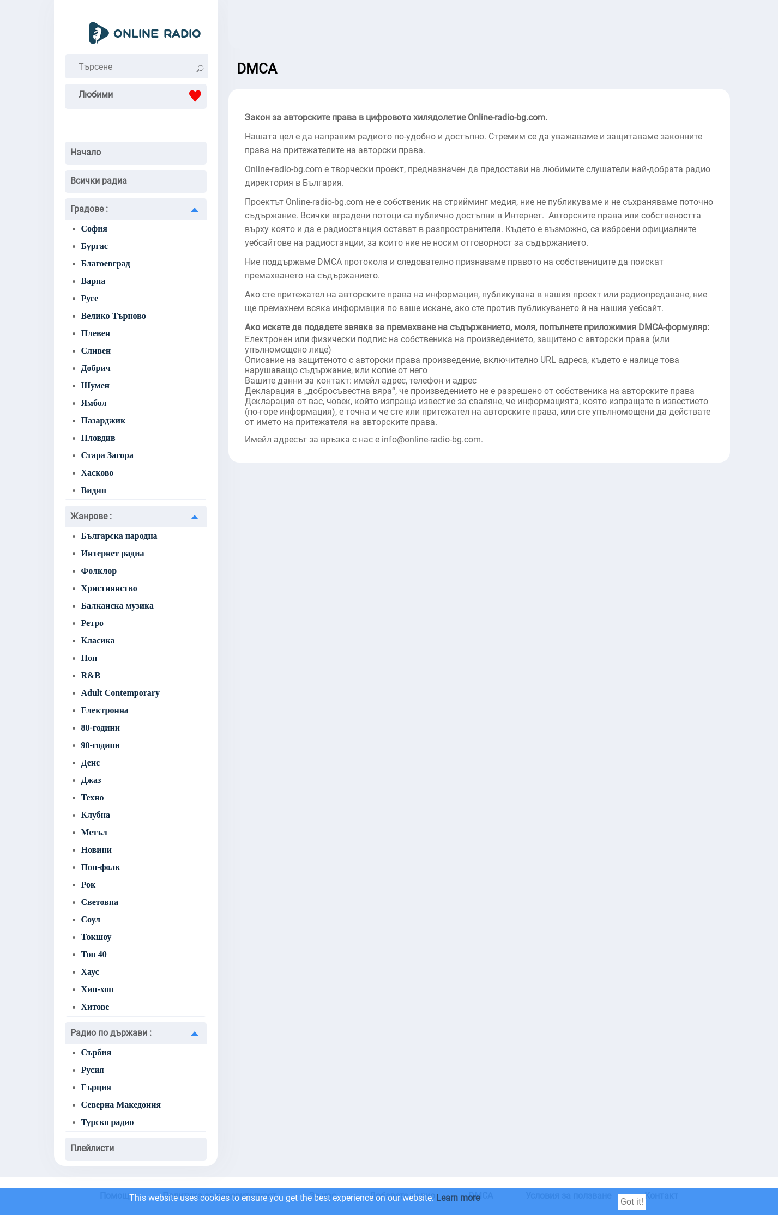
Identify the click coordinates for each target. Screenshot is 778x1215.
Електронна (105, 710)
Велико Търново (113, 315)
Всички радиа (98, 180)
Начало (85, 152)
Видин (93, 490)
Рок (88, 884)
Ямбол (94, 403)
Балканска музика (117, 605)
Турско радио (107, 1122)
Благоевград (105, 263)
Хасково (97, 472)
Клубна (96, 814)
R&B (91, 675)
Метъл (94, 832)
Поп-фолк (100, 867)
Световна (99, 902)
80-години (100, 727)
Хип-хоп (97, 989)
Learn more (458, 1198)
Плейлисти (92, 1148)
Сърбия (96, 1052)
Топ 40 (94, 954)
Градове (89, 209)
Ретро (92, 623)
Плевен (95, 333)
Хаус (90, 971)
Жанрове (91, 516)
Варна (93, 280)
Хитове (95, 1006)
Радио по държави (111, 1033)
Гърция (96, 1087)
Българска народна (119, 535)
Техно (92, 797)
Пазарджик (103, 420)
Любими (143, 96)
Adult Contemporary (120, 692)
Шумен (95, 385)
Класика (98, 640)
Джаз (91, 780)
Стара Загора (107, 455)
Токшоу (96, 936)
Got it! (631, 1201)
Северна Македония (121, 1104)
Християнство (109, 588)
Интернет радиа (112, 553)
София (94, 228)
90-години (100, 745)
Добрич (96, 368)
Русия (92, 1069)
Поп (89, 658)
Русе (90, 298)
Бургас (94, 246)
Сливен (96, 350)
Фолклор (99, 570)
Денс (90, 762)
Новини (96, 849)
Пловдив (98, 437)
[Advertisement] (479, 27)
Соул (91, 919)
